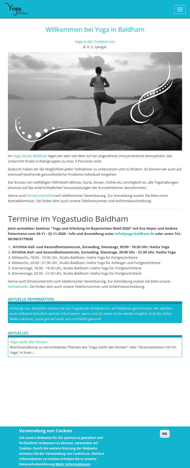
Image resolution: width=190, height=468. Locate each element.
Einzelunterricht (40, 195)
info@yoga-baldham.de (135, 233)
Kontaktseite (18, 286)
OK (165, 436)
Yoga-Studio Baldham (30, 155)
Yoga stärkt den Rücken (29, 341)
